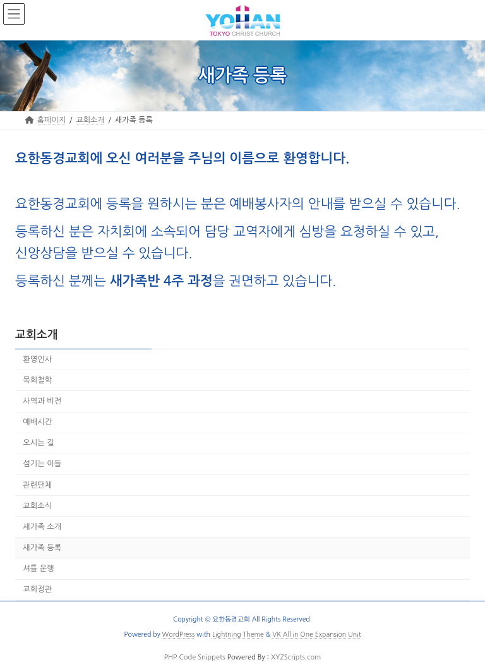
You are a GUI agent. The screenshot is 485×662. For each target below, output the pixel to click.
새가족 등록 (42, 547)
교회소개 (36, 334)
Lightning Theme (238, 633)
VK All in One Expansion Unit (316, 633)
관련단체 (37, 484)
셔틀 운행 (38, 568)
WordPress (178, 633)
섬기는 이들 (42, 463)
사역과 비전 (42, 401)
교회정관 (37, 589)
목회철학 (37, 380)
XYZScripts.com (296, 657)
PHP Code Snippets (194, 657)
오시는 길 (38, 443)
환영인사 (37, 359)
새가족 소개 (42, 527)
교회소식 (37, 506)
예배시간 (37, 422)
